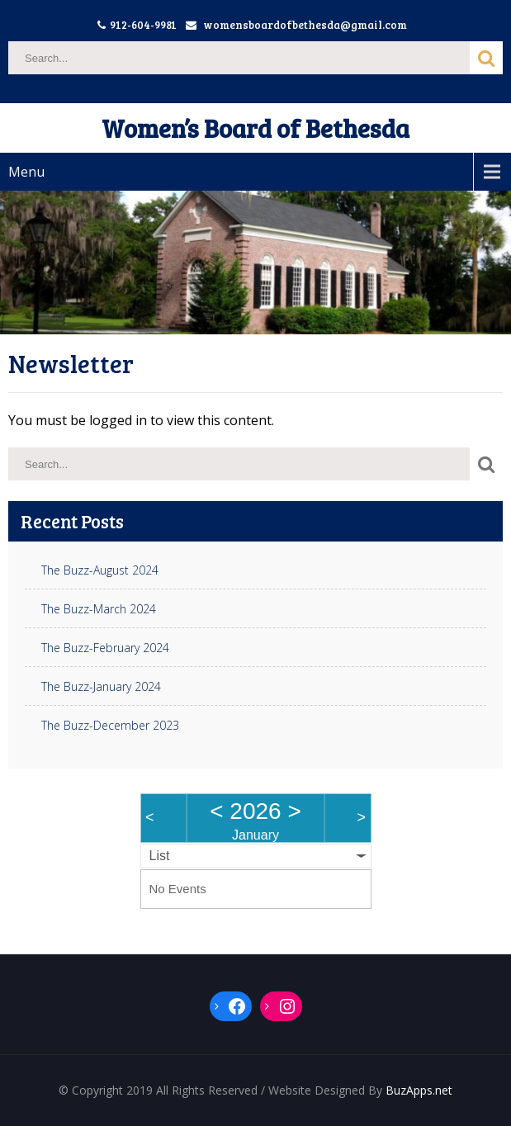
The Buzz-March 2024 (98, 609)
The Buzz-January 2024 (101, 686)
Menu (26, 172)
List (159, 856)
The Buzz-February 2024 (105, 648)
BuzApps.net (419, 1090)
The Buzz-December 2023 (110, 725)
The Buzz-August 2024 (100, 570)
